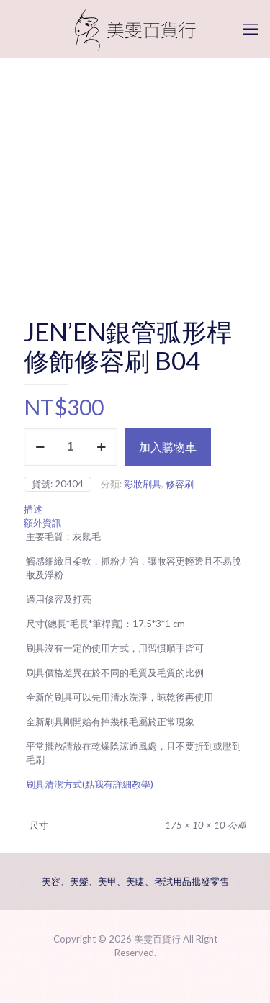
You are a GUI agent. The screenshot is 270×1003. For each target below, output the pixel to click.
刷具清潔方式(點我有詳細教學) (89, 784)
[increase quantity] (101, 447)
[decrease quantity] (40, 447)
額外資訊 (42, 523)
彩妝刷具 (142, 484)
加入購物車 (168, 447)
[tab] (135, 509)
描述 (33, 509)
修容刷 (180, 484)
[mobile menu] (250, 29)
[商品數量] (70, 447)
